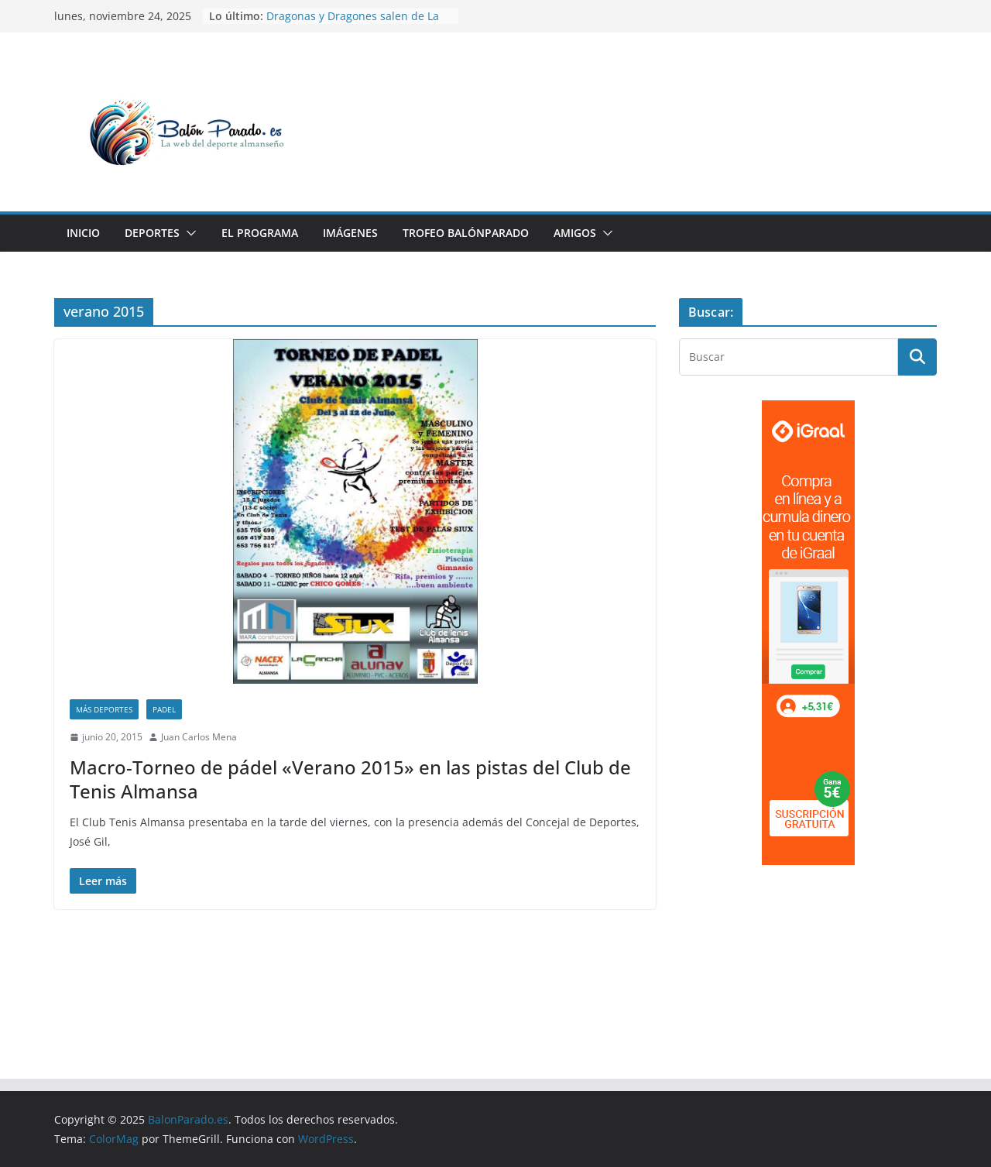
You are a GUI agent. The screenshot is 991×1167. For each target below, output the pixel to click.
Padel (164, 709)
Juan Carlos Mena (199, 736)
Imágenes (350, 232)
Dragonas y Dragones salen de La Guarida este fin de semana (352, 24)
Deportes (152, 232)
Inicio (83, 232)
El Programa (259, 232)
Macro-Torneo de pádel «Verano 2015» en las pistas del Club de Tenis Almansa (350, 779)
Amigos (575, 232)
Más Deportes (104, 709)
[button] (188, 233)
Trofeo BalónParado (466, 232)
